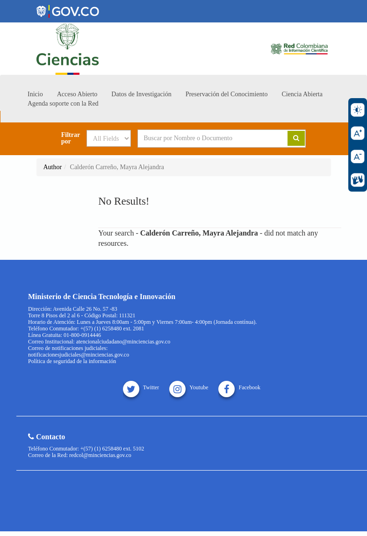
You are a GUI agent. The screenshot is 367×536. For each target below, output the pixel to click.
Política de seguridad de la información (72, 361)
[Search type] (108, 138)
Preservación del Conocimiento (227, 94)
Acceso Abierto (77, 94)
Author (52, 167)
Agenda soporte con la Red (63, 103)
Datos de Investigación (141, 94)
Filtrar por (70, 138)
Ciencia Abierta (301, 94)
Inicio (35, 94)
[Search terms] (205, 138)
